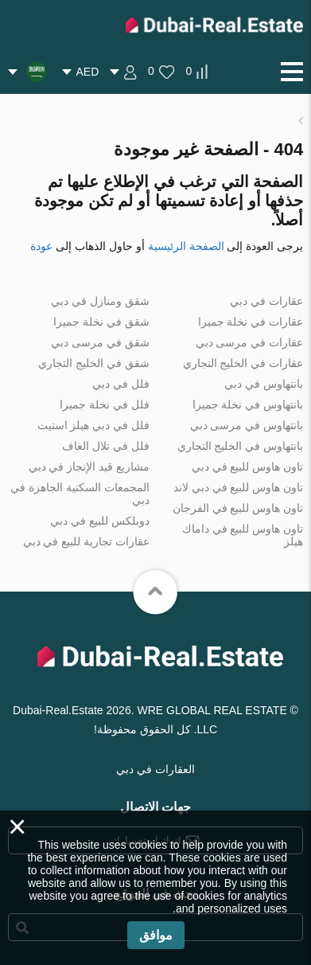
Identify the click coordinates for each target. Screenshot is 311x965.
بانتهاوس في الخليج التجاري (240, 446)
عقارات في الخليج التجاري (243, 363)
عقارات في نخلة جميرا (251, 321)
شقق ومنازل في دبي (100, 301)
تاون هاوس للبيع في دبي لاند (238, 487)
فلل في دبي (121, 383)
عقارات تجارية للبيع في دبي (86, 541)
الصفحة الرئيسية (186, 246)
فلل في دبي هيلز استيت (93, 425)
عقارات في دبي (266, 301)
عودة (41, 246)
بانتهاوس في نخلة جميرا (248, 404)
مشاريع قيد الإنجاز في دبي (89, 466)
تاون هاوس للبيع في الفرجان (238, 508)
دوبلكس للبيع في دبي (100, 520)
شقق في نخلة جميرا (101, 321)
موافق (156, 935)
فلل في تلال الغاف (106, 446)
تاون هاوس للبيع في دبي (248, 466)
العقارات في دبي (155, 769)
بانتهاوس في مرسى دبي (247, 425)
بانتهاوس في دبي (263, 383)
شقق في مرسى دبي (100, 342)
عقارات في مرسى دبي (250, 342)
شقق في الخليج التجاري (94, 363)
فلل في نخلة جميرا (105, 404)
